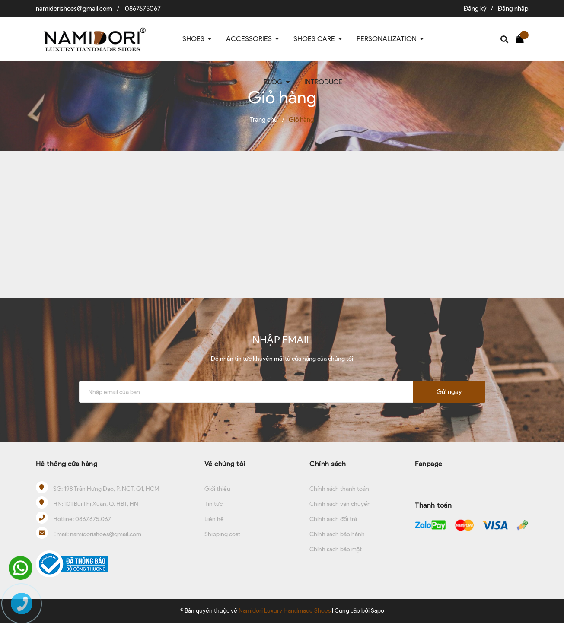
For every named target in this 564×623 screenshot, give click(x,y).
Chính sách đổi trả (333, 519)
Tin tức (213, 504)
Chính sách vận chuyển (340, 504)
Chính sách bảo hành (337, 534)
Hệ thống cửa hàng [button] (67, 464)
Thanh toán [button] (433, 505)
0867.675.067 (93, 519)
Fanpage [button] (429, 464)
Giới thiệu (217, 489)
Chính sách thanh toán (339, 489)
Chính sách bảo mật (335, 549)
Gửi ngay (449, 392)
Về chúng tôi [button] (224, 464)
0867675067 (143, 9)
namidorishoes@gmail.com (74, 9)
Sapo (377, 610)
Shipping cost (222, 534)
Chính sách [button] (327, 464)
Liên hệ (214, 519)
